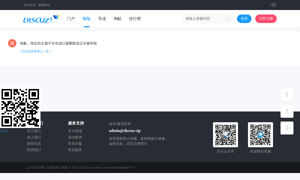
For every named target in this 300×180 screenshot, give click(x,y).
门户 (71, 18)
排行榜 (135, 18)
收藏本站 (44, 5)
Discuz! (123, 167)
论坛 (86, 18)
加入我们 (34, 137)
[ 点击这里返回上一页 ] (35, 51)
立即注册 (266, 18)
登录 (244, 18)
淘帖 (118, 18)
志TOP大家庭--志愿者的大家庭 (47, 167)
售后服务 (75, 150)
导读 (102, 18)
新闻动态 (34, 144)
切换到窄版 (273, 5)
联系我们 (34, 150)
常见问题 (75, 144)
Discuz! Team (93, 167)
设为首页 (30, 5)
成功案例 (75, 137)
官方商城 (75, 131)
